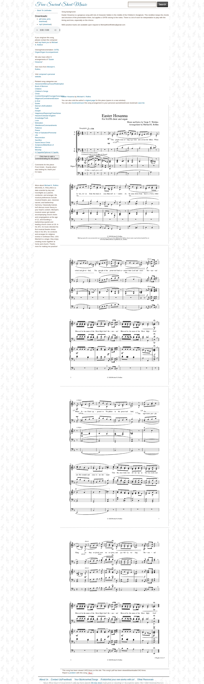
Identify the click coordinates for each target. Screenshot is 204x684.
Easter (37, 103)
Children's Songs (41, 91)
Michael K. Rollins (51, 185)
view (44, 19)
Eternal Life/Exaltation (43, 106)
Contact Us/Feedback (61, 679)
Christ (37, 94)
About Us (43, 679)
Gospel (38, 111)
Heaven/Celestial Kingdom (45, 116)
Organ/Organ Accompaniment (46, 52)
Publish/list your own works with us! (118, 679)
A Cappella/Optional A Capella (46, 152)
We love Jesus (96, 683)
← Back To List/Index (43, 10)
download (43, 21)
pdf (40, 19)
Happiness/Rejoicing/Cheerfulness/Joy (50, 113)
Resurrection (40, 138)
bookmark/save (78, 103)
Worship (38, 150)
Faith (37, 108)
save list (141, 103)
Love (37, 120)
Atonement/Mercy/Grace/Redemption (49, 84)
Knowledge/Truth (41, 118)
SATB (56, 50)
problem (72, 673)
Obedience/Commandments (46, 125)
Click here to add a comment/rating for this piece (47, 157)
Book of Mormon (41, 86)
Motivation (39, 123)
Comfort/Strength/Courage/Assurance (49, 96)
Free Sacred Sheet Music (61, 5)
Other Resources (145, 679)
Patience (38, 128)
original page (90, 100)
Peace (37, 130)
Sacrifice (38, 140)
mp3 (40, 24)
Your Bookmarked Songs (86, 679)
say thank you (43, 42)
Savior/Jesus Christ (42, 142)
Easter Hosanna (68, 97)
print (48, 19)
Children (38, 89)
